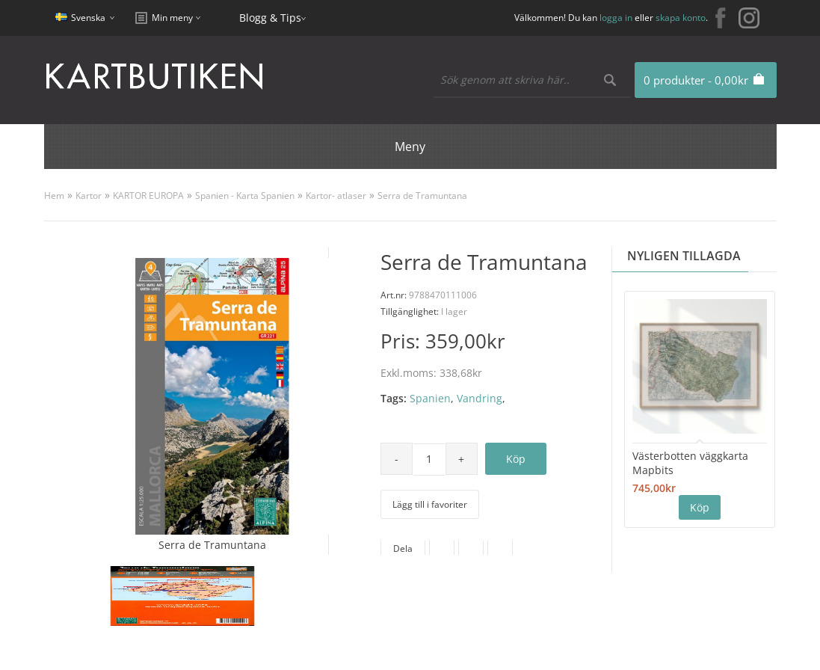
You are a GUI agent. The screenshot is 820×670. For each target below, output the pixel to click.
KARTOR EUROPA (148, 195)
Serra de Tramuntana (422, 195)
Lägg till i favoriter (429, 504)
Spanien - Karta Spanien (245, 195)
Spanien (430, 398)
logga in (615, 17)
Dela (403, 548)
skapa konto (681, 17)
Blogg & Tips (270, 17)
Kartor (88, 195)
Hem (54, 195)
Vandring (479, 398)
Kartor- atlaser (336, 195)
